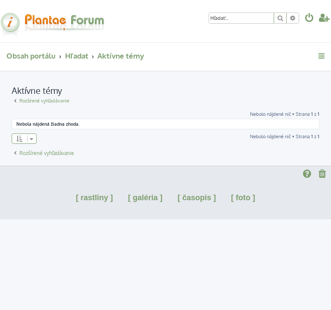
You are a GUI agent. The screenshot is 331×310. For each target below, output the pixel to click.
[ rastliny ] (94, 197)
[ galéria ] (145, 197)
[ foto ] (243, 197)
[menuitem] (309, 19)
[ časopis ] (197, 197)
